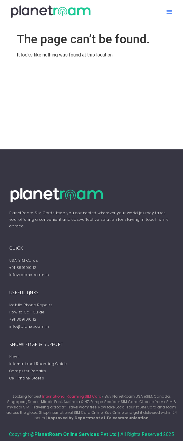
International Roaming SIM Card (72, 396)
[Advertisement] (92, 104)
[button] (169, 11)
